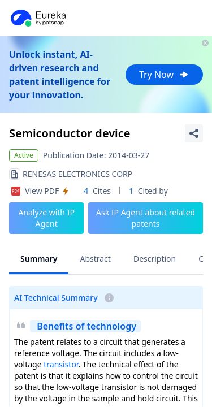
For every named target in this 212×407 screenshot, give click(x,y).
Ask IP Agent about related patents (145, 218)
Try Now (164, 74)
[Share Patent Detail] (194, 133)
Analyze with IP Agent (46, 218)
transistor (61, 364)
